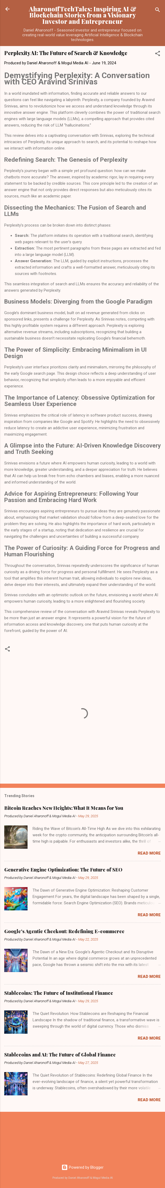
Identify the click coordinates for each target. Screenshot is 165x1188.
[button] (157, 54)
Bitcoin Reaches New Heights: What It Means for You (63, 808)
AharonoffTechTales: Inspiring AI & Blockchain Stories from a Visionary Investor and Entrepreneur (82, 15)
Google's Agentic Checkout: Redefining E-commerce (64, 931)
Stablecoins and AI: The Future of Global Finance (60, 1054)
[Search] (157, 11)
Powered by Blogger (82, 1167)
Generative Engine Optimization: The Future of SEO (63, 869)
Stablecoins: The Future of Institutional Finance (58, 993)
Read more (149, 853)
